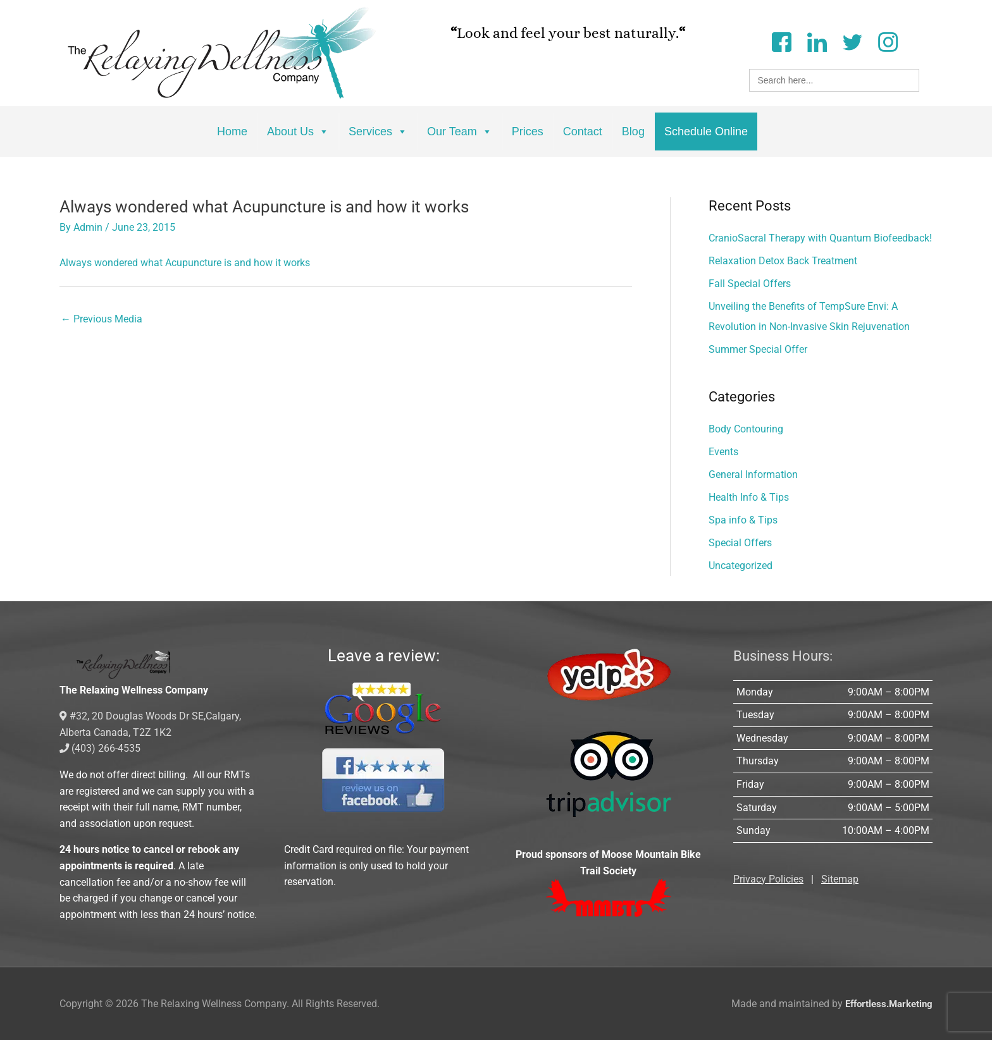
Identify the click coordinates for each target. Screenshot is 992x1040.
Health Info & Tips (749, 497)
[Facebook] (781, 40)
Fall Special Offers (750, 284)
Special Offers (740, 543)
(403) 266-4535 (100, 748)
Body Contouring (746, 429)
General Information (753, 474)
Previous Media (101, 319)
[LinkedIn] (816, 40)
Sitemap (840, 879)
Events (723, 452)
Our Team (459, 131)
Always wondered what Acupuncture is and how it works (184, 263)
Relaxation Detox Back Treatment (783, 261)
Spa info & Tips (743, 520)
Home (232, 131)
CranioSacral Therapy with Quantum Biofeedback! (820, 238)
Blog (633, 131)
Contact (582, 131)
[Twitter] (852, 40)
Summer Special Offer (758, 349)
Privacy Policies (768, 879)
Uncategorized (740, 566)
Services (378, 131)
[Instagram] (887, 40)
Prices (527, 131)
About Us (298, 131)
